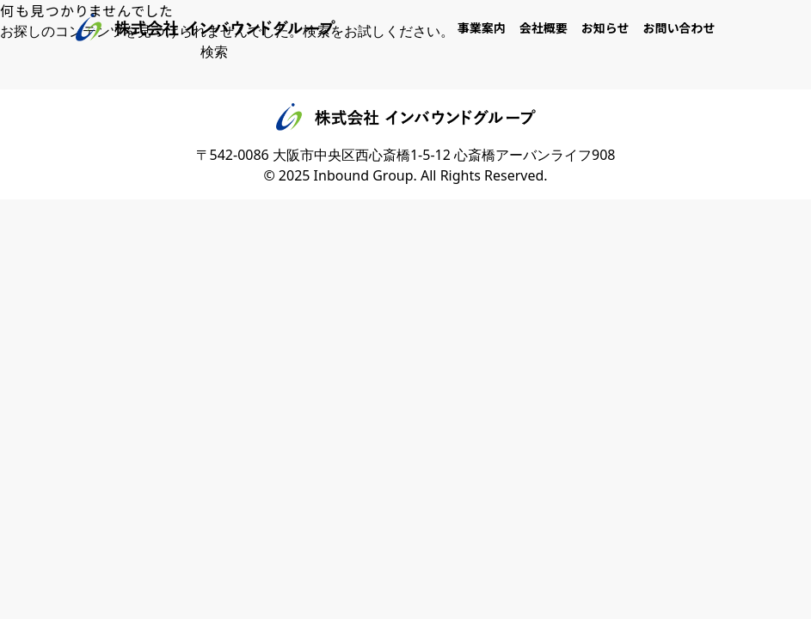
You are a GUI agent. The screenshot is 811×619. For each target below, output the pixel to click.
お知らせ (605, 27)
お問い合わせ (679, 27)
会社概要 (543, 27)
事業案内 (482, 27)
